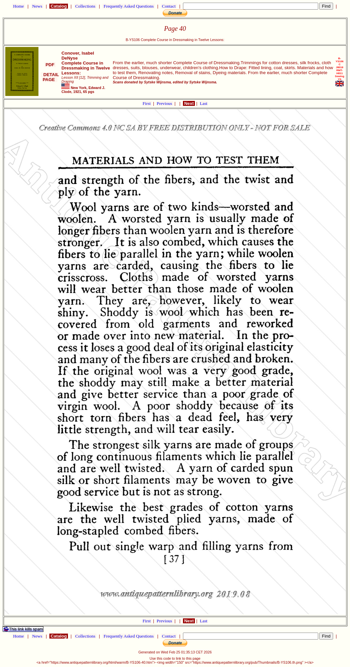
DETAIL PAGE (50, 77)
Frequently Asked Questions (128, 6)
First (147, 103)
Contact (169, 6)
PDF (50, 64)
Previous (165, 103)
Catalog (58, 6)
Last (203, 103)
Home (18, 6)
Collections (85, 6)
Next (189, 103)
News (37, 6)
